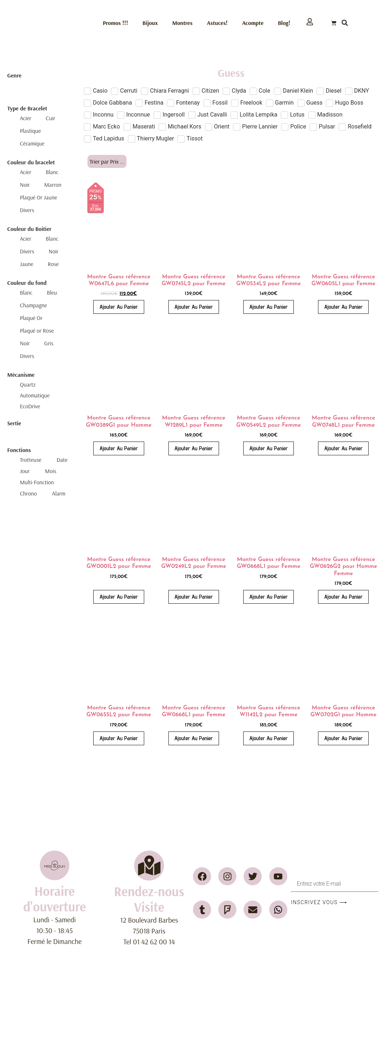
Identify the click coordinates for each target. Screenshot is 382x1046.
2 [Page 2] (225, 765)
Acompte (252, 22)
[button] (345, 23)
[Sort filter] (106, 161)
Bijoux (150, 22)
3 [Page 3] (234, 765)
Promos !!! (115, 22)
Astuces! (217, 22)
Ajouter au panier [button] (118, 306)
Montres (182, 22)
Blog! (284, 22)
